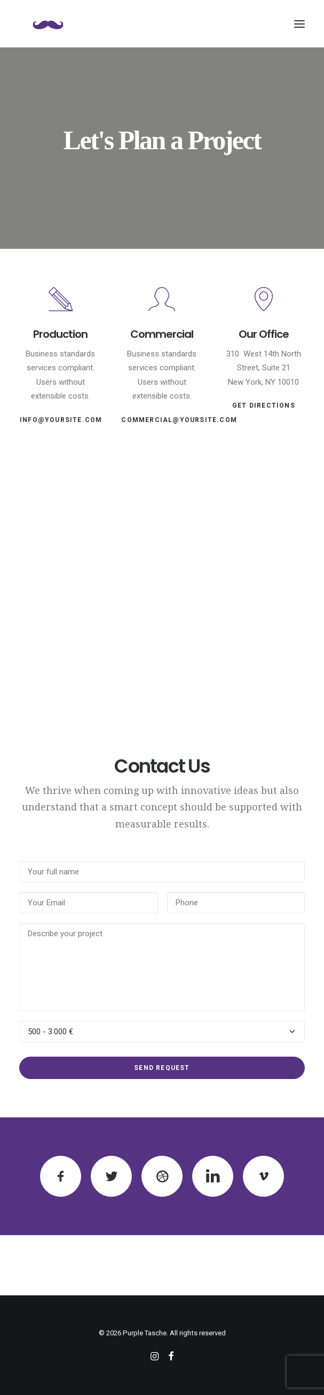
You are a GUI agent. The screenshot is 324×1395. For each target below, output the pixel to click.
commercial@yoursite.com (179, 420)
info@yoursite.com (61, 420)
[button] (299, 23)
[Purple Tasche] (48, 23)
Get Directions (263, 405)
